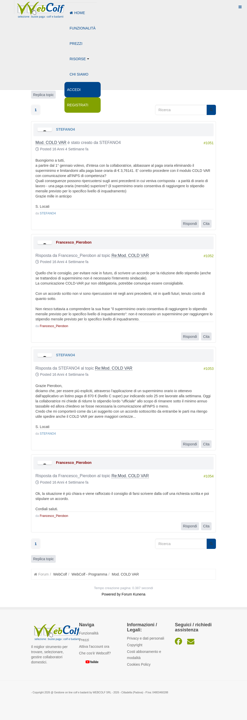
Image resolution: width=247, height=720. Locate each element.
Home (77, 13)
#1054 (209, 476)
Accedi (74, 90)
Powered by (111, 594)
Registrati (77, 105)
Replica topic (43, 559)
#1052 (209, 256)
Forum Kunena (134, 594)
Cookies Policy (139, 664)
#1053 (209, 369)
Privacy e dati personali (145, 638)
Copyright (134, 645)
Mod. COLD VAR (50, 142)
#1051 (209, 143)
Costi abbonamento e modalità (144, 654)
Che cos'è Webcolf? (95, 653)
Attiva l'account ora (94, 646)
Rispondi (190, 224)
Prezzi (76, 43)
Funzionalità (83, 28)
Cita (206, 224)
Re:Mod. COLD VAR (130, 255)
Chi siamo (79, 74)
